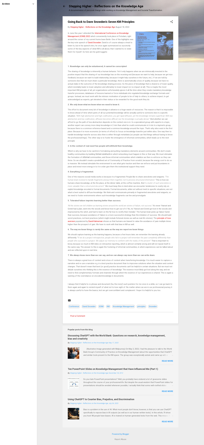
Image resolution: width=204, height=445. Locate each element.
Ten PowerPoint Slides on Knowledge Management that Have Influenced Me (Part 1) (113, 369)
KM (108, 306)
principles (141, 306)
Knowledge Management (123, 306)
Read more (167, 361)
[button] (171, 22)
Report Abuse (120, 439)
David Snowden (94, 42)
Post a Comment (77, 316)
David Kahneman (95, 221)
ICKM (101, 306)
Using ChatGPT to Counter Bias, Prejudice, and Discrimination (101, 399)
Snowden (153, 306)
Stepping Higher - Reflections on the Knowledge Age (106, 6)
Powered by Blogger (120, 434)
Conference (74, 306)
